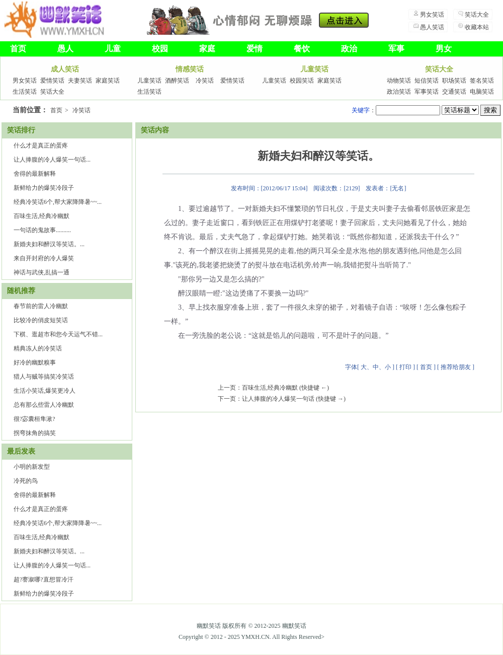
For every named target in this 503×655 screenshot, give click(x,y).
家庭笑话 (108, 80)
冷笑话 (205, 80)
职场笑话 (454, 80)
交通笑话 (454, 91)
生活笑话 (25, 91)
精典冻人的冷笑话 (38, 348)
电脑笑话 (482, 91)
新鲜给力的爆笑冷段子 (44, 187)
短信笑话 (426, 80)
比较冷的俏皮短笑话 (41, 320)
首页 (18, 48)
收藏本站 (477, 27)
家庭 (207, 48)
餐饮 (302, 48)
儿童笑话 (149, 80)
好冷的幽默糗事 (35, 362)
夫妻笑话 (80, 80)
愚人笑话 (432, 27)
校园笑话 (302, 80)
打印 (405, 367)
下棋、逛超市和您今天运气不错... (58, 334)
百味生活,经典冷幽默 (41, 216)
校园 (160, 48)
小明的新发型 (32, 466)
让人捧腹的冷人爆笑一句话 (278, 398)
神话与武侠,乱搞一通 (41, 272)
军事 (396, 48)
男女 (444, 48)
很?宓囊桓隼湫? (34, 418)
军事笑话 (426, 91)
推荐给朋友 (456, 367)
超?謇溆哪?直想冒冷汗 (43, 579)
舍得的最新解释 (35, 173)
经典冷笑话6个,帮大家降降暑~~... (58, 201)
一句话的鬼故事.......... (42, 230)
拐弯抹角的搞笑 (35, 432)
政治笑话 (399, 91)
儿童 (113, 48)
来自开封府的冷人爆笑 (44, 258)
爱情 (254, 48)
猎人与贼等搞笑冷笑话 (44, 376)
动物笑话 (399, 80)
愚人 (65, 48)
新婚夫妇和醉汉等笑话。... (49, 244)
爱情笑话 (52, 80)
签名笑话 (482, 80)
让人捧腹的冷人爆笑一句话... (52, 159)
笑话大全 (477, 14)
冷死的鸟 (26, 480)
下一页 (227, 398)
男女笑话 (432, 14)
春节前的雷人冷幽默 (41, 306)
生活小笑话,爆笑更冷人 (44, 390)
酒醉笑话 (177, 80)
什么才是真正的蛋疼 (41, 145)
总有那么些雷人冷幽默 (44, 404)
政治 (349, 48)
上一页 (227, 387)
